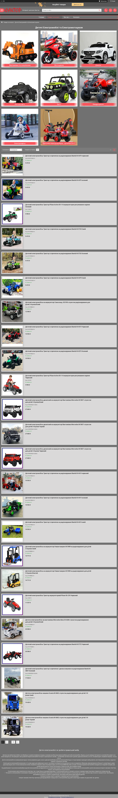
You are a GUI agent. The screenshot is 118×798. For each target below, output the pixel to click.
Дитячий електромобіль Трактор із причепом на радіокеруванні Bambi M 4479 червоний (57, 156)
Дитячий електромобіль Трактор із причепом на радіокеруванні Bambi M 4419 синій (55, 522)
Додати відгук (115, 10)
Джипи (98, 65)
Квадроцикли (98, 104)
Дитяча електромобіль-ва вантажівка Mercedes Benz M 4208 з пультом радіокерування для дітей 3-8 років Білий (57, 621)
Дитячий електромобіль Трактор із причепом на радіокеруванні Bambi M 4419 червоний (57, 473)
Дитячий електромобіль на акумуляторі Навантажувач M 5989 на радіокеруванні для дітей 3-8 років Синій (58, 548)
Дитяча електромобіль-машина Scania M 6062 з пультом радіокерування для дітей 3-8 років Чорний (56, 719)
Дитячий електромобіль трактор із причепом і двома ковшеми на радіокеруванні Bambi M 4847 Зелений (58, 670)
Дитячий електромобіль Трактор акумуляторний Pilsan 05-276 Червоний (51, 595)
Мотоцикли (59, 65)
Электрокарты (19, 143)
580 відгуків (104, 1)
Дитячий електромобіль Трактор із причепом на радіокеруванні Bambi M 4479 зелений (56, 180)
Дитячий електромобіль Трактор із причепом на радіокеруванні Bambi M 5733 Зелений (56, 253)
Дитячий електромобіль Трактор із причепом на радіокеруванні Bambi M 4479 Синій (55, 278)
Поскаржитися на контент (54, 797)
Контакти (76, 17)
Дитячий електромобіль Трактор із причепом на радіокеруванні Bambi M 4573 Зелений (56, 351)
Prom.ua (67, 795)
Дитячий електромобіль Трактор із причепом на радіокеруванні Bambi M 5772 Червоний (57, 644)
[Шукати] (99, 10)
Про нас (66, 17)
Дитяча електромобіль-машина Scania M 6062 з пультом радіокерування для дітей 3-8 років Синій (56, 694)
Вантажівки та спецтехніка (19, 65)
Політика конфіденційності (67, 797)
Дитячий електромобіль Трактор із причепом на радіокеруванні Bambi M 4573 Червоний (57, 327)
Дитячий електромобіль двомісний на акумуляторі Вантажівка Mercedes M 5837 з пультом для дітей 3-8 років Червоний (58, 450)
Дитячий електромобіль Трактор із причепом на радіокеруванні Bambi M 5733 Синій (55, 229)
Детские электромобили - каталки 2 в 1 (59, 143)
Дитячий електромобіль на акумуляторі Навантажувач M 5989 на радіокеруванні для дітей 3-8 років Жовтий (58, 572)
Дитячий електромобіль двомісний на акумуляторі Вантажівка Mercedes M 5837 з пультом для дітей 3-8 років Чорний (58, 425)
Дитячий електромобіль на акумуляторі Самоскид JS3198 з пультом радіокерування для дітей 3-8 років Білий (57, 303)
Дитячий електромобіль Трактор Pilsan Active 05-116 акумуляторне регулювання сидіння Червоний (57, 377)
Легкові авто (20, 104)
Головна (41, 17)
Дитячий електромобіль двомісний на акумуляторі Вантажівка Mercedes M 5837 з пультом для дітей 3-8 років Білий (58, 401)
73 (13, 742)
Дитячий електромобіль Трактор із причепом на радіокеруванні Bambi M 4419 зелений (56, 498)
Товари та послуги (53, 17)
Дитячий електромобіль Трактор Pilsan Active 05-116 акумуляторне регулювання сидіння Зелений (57, 206)
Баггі (59, 104)
